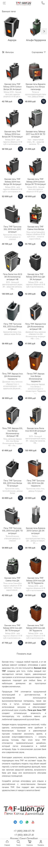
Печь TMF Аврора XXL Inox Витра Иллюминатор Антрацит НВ (12, 432)
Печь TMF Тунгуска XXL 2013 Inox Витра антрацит (12, 326)
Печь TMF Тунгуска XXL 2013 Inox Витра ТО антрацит (12, 483)
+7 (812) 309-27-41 (24, 834)
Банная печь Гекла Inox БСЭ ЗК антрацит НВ (35, 431)
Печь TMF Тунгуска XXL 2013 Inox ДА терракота (35, 483)
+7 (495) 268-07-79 (24, 830)
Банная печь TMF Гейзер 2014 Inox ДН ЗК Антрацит (35, 277)
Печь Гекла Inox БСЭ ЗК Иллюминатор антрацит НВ (12, 277)
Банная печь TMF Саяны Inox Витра (35, 227)
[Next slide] (44, 31)
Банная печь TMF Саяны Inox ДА (12, 579)
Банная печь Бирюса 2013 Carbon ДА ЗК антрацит (35, 530)
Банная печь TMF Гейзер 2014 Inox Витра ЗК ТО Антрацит (12, 134)
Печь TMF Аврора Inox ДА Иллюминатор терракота (12, 376)
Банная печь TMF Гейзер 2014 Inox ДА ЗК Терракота (35, 628)
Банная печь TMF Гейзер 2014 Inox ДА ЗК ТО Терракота (35, 580)
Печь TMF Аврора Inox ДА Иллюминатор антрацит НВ (35, 326)
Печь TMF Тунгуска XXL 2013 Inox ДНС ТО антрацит (12, 530)
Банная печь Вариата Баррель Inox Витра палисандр (35, 86)
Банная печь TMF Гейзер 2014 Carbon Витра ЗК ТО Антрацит (35, 181)
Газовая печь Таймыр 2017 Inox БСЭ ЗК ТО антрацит (35, 134)
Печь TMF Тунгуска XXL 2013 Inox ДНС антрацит (12, 229)
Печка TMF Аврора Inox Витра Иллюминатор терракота (35, 377)
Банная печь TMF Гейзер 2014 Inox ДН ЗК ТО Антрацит (12, 628)
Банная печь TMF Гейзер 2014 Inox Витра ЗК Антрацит (12, 181)
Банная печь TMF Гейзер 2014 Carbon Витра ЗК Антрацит (12, 86)
